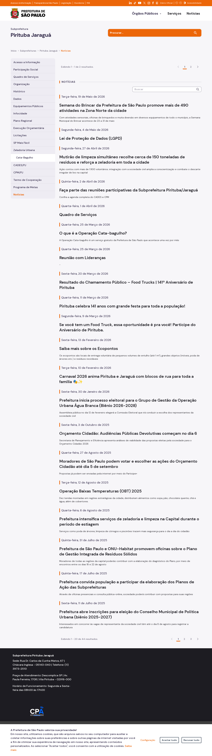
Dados (17, 99)
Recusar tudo (191, 740)
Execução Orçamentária (28, 128)
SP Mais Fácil (21, 143)
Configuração (147, 740)
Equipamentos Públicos (28, 106)
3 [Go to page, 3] (191, 658)
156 (88, 3)
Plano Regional (22, 120)
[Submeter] (198, 109)
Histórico (19, 91)
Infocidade (20, 113)
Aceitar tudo (169, 740)
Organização (21, 84)
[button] (198, 86)
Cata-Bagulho (24, 157)
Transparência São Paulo (46, 3)
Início (14, 50)
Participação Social (25, 69)
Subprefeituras (28, 50)
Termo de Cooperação (27, 180)
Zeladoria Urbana (24, 150)
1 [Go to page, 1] (184, 86)
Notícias (18, 194)
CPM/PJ (18, 172)
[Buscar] (195, 32)
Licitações (19, 135)
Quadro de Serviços (25, 77)
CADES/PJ (19, 165)
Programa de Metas (25, 187)
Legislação (66, 3)
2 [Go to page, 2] (191, 86)
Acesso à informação (21, 3)
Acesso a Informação (26, 62)
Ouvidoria (79, 3)
